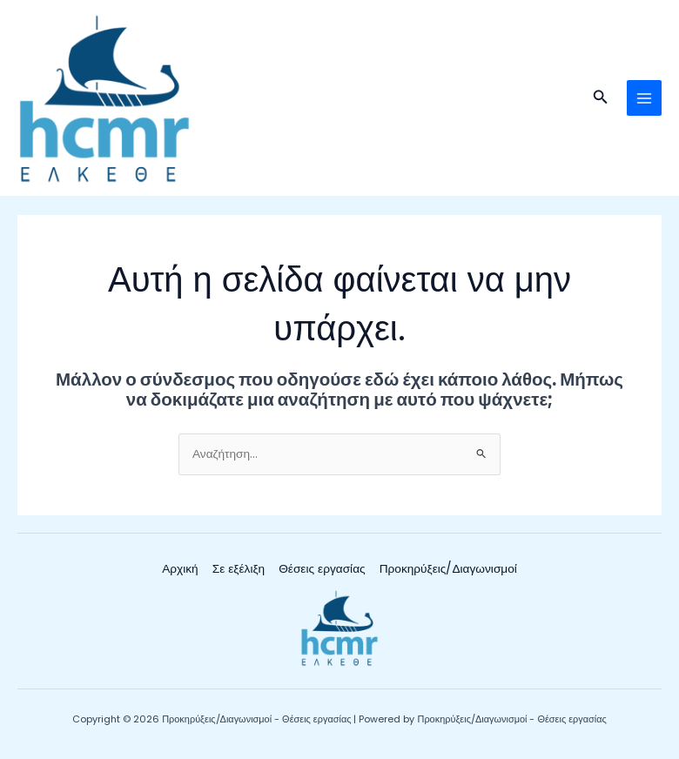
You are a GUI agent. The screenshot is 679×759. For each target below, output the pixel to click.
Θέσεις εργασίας (322, 569)
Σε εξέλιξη (238, 569)
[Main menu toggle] (644, 98)
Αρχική (180, 569)
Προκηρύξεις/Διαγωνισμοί (448, 569)
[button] (600, 98)
